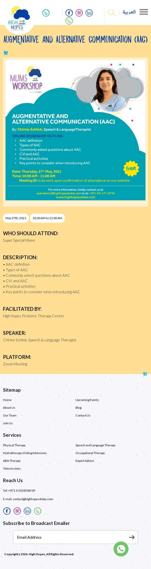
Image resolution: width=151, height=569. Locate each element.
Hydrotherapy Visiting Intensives (25, 453)
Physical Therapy (14, 445)
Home (7, 400)
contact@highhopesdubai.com (33, 499)
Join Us (8, 423)
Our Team (9, 415)
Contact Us (83, 415)
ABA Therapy (11, 461)
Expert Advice (85, 461)
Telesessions (12, 468)
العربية (129, 12)
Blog (79, 407)
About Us (9, 407)
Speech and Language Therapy (96, 445)
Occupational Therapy (90, 453)
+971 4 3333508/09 (21, 490)
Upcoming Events (87, 400)
